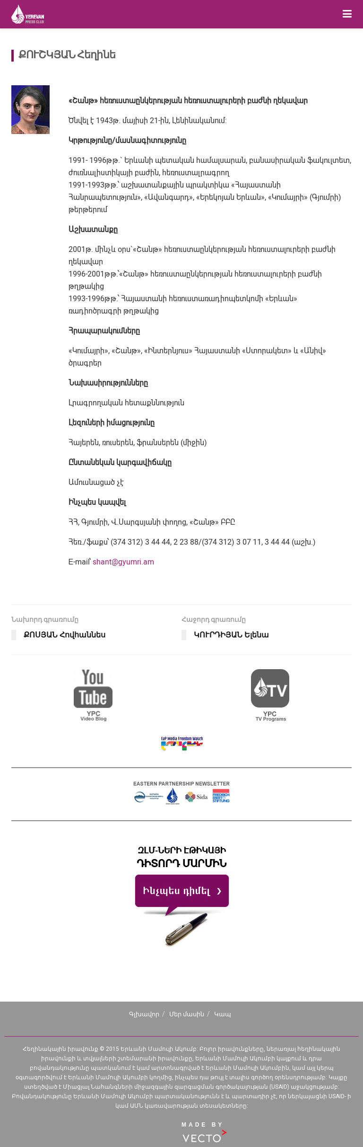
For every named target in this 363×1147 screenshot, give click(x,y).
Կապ (222, 1014)
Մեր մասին (186, 1014)
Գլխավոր (144, 1014)
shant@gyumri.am (123, 561)
